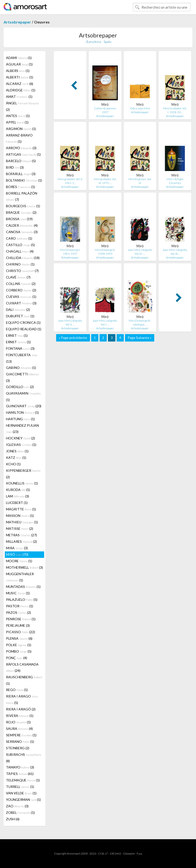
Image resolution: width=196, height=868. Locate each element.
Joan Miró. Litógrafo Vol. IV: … (140, 251)
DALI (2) (18, 309)
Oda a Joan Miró (140, 108)
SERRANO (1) (20, 741)
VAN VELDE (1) (21, 793)
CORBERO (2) (21, 290)
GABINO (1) (21, 368)
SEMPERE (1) (21, 735)
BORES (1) (20, 187)
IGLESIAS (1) (21, 445)
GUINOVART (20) (23, 406)
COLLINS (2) (21, 284)
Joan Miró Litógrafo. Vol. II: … (70, 322)
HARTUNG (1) (20, 419)
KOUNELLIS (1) (22, 483)
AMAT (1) (19, 96)
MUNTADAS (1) (23, 587)
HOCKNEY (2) (20, 438)
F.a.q (139, 853)
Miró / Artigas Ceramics (174, 181)
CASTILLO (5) (20, 245)
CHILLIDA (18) (23, 258)
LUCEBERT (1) (17, 503)
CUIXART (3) (21, 303)
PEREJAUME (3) (18, 625)
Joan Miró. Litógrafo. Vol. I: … (105, 322)
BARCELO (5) (21, 161)
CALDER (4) (22, 225)
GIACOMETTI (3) (22, 377)
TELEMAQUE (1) (23, 780)
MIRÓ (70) (17, 554)
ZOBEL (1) (20, 812)
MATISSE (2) (19, 528)
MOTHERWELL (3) (24, 567)
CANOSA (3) (22, 232)
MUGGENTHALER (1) (20, 577)
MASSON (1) (20, 516)
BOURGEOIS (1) (23, 206)
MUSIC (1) (18, 593)
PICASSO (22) (20, 632)
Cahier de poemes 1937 (105, 110)
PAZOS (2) (18, 612)
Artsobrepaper (17, 22)
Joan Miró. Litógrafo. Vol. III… (175, 251)
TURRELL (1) (20, 787)
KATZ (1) (16, 457)
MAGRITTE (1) (21, 509)
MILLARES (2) (21, 541)
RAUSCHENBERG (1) (24, 680)
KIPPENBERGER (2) (23, 473)
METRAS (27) (21, 535)
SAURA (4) (19, 728)
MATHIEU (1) (22, 522)
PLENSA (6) (19, 638)
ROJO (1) (18, 722)
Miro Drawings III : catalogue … (140, 322)
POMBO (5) (18, 651)
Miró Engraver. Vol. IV (139, 181)
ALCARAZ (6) (19, 84)
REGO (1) (17, 690)
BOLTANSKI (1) (24, 180)
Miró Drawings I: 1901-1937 (70, 251)
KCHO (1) (13, 464)
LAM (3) (17, 496)
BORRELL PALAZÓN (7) (21, 196)
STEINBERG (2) (17, 748)
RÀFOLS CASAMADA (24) (22, 667)
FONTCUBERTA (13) (21, 358)
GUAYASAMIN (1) (23, 396)
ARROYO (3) (21, 148)
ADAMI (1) (19, 58)
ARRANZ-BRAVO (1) (19, 138)
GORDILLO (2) (20, 387)
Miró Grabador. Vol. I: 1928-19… (175, 110)
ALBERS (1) (18, 71)
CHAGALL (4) (20, 251)
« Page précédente (73, 338)
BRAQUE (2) (21, 212)
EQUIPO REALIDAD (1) (23, 329)
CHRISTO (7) (22, 271)
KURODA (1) (18, 490)
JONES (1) (17, 451)
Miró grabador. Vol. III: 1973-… (105, 181)
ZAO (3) (17, 806)
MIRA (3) (17, 548)
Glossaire (129, 853)
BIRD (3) (15, 167)
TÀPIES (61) (20, 774)
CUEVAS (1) (21, 297)
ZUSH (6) (12, 819)
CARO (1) (19, 238)
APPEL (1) (17, 122)
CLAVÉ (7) (18, 277)
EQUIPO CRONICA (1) (23, 322)
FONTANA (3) (20, 348)
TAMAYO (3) (20, 767)
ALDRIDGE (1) (20, 90)
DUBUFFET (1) (20, 316)
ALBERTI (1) (19, 77)
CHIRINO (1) (20, 264)
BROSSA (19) (19, 219)
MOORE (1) (19, 561)
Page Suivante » (139, 338)
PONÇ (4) (16, 658)
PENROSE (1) (21, 619)
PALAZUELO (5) (21, 599)
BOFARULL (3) (21, 174)
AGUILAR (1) (19, 64)
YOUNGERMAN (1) (23, 799)
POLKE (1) (18, 645)
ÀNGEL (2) (22, 106)
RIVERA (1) (19, 716)
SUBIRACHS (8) (23, 757)
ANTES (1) (18, 116)
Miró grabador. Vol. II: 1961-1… (70, 181)
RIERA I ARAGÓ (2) (21, 709)
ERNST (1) (17, 335)
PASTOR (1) (19, 606)
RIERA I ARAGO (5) (22, 699)
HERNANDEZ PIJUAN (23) (22, 428)
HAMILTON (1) (22, 412)
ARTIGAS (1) (23, 154)
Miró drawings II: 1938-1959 (105, 251)
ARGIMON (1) (21, 129)
